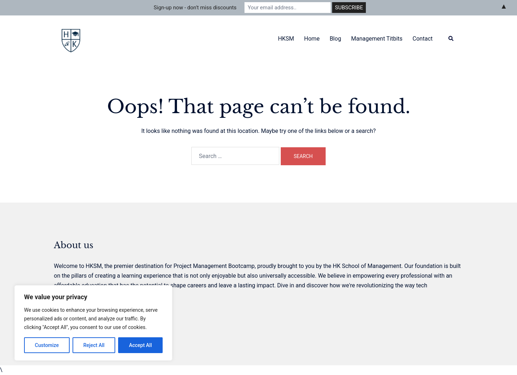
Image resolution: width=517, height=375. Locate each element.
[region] (93, 323)
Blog (335, 38)
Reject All (93, 345)
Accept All (140, 345)
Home (312, 38)
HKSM (286, 38)
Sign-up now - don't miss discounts (195, 7)
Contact (423, 38)
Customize (47, 345)
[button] (451, 39)
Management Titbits (376, 38)
